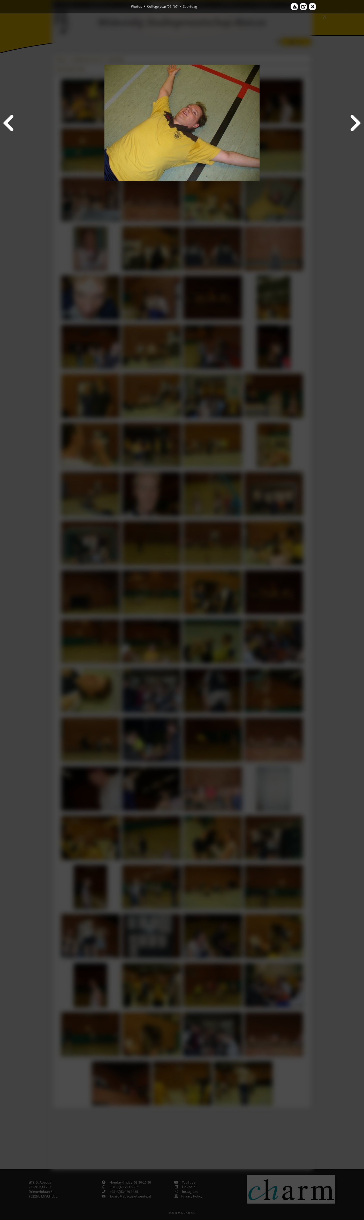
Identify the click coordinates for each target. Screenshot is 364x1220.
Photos (136, 6)
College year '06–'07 (162, 6)
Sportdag (190, 6)
